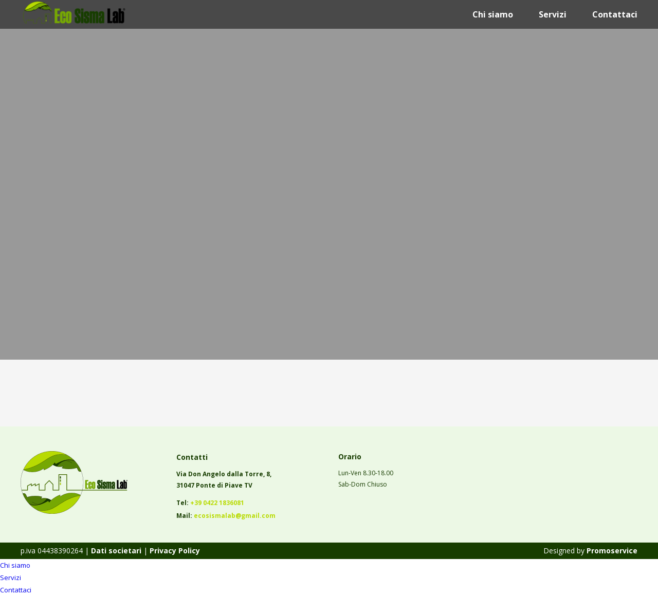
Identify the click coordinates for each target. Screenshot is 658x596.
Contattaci (614, 14)
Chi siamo (492, 14)
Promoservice (612, 550)
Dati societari (115, 550)
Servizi (552, 14)
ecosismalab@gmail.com (235, 515)
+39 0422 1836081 (217, 502)
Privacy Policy (175, 550)
